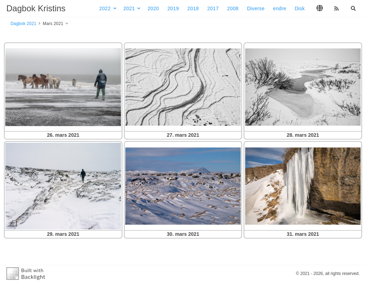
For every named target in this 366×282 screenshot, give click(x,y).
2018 (193, 8)
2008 (233, 8)
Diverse (256, 8)
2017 (213, 8)
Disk (300, 8)
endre (279, 8)
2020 (153, 8)
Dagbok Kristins (35, 8)
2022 (105, 8)
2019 (173, 8)
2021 (129, 8)
